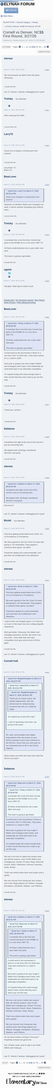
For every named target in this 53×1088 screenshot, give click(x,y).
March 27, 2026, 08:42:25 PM (14, 528)
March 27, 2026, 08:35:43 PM (14, 184)
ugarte (8, 269)
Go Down (6, 47)
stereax (8, 58)
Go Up (5, 1063)
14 (37, 47)
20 (45, 47)
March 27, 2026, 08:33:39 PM (14, 69)
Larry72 (8, 134)
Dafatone (9, 428)
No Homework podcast (24, 300)
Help (10, 1073)
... (25, 47)
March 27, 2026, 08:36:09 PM (14, 234)
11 (27, 47)
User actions (44, 52)
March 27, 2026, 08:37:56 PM (14, 317)
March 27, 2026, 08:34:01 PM (14, 110)
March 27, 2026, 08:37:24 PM (14, 281)
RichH (7, 520)
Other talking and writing (26, 303)
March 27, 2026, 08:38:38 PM (14, 404)
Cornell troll (11, 661)
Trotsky (8, 98)
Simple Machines (33, 1076)
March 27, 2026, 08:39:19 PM (14, 436)
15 (40, 47)
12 (30, 47)
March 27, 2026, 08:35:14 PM (14, 145)
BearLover (10, 176)
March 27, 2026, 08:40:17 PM (14, 477)
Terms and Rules (21, 1073)
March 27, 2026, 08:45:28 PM (14, 580)
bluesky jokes (9, 300)
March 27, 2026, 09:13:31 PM (14, 910)
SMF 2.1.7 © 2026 (18, 1076)
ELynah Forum (19, 4)
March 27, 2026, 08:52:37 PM (14, 672)
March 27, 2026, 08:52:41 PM (14, 776)
